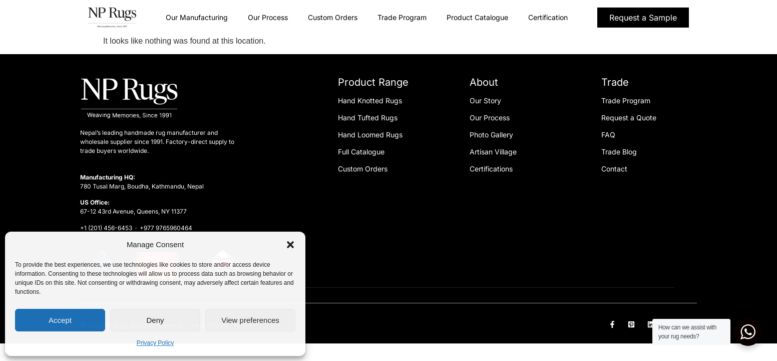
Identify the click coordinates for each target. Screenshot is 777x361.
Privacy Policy (155, 342)
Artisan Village (493, 151)
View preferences (250, 320)
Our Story (485, 100)
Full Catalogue (361, 151)
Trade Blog (619, 151)
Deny (155, 320)
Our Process (268, 17)
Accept (60, 320)
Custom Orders (332, 17)
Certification (548, 17)
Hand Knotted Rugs (370, 100)
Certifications (491, 168)
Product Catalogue (477, 17)
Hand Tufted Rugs (368, 117)
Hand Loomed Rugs (370, 134)
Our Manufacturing (197, 17)
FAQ (608, 134)
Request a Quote (628, 117)
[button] (290, 245)
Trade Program (402, 17)
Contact (614, 168)
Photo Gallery (491, 134)
